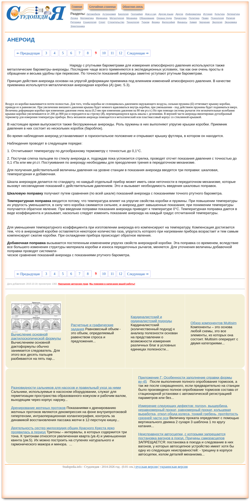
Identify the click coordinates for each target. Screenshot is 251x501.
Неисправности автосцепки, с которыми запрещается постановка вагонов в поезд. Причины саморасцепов (181, 436)
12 (120, 53)
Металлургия (117, 18)
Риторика (75, 22)
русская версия (147, 466)
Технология (133, 22)
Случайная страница (102, 6)
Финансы (182, 22)
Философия (168, 22)
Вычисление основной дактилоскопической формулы (36, 336)
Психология (217, 18)
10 (104, 53)
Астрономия (109, 14)
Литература (233, 14)
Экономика (231, 22)
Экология (217, 22)
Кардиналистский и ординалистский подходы (151, 319)
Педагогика (180, 18)
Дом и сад (150, 14)
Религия (230, 18)
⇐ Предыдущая (28, 53)
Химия (193, 22)
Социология (89, 22)
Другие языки (166, 14)
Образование (146, 18)
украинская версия (174, 466)
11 (112, 53)
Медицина (101, 18)
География (137, 14)
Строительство (116, 22)
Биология (123, 14)
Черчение (204, 22)
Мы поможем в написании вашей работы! (112, 284)
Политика (194, 18)
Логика (74, 18)
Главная (77, 6)
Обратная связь (133, 6)
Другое (179, 14)
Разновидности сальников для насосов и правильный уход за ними (66, 388)
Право (205, 18)
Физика (156, 22)
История (207, 14)
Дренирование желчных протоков (38, 408)
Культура (220, 14)
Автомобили (93, 14)
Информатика (193, 14)
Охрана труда (164, 18)
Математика (87, 18)
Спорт (102, 22)
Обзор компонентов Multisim (213, 323)
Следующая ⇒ (138, 53)
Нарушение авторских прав (73, 284)
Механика (131, 18)
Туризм (145, 22)
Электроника (77, 26)
